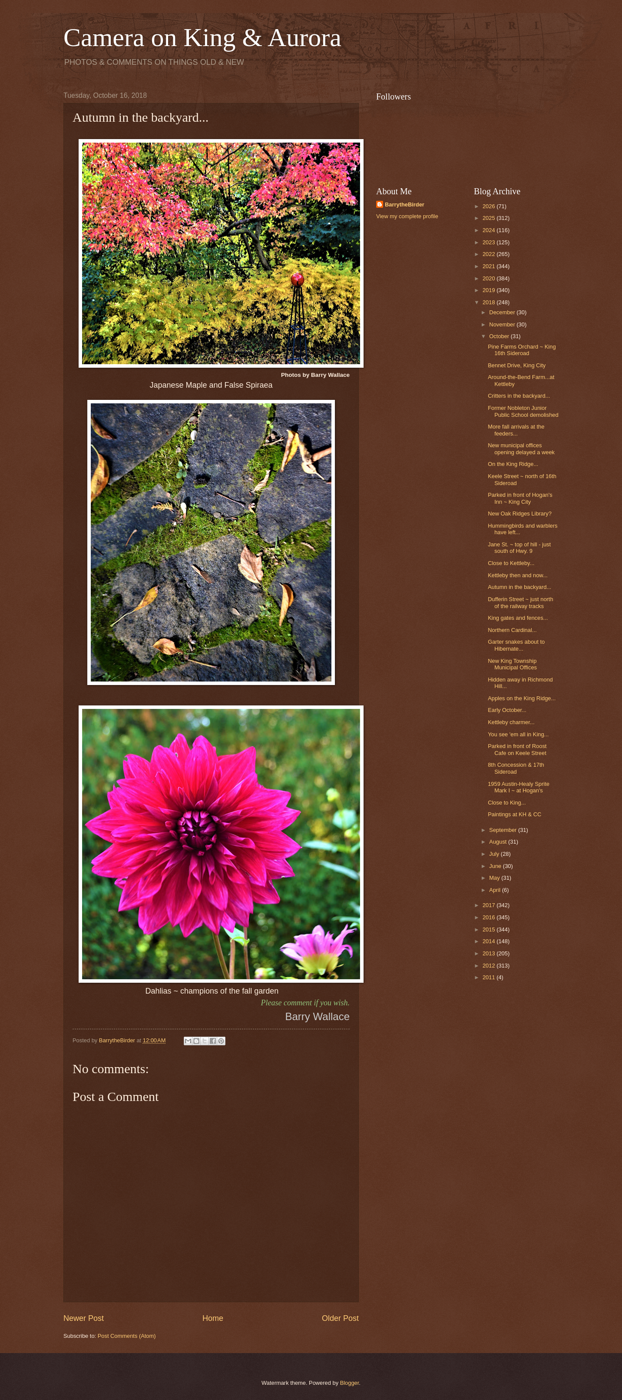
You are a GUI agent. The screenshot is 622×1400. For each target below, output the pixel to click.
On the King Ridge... (513, 464)
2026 (489, 206)
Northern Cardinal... (512, 630)
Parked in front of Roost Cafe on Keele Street (517, 749)
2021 (489, 266)
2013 (489, 953)
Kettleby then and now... (517, 575)
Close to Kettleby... (511, 563)
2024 (489, 230)
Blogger (349, 1383)
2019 (489, 290)
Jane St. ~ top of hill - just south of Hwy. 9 (519, 547)
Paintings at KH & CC (514, 814)
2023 (489, 242)
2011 (489, 977)
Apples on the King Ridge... (522, 698)
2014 (489, 941)
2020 (489, 278)
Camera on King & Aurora (202, 37)
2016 (489, 917)
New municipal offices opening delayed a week (521, 448)
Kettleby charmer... (511, 722)
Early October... (507, 710)
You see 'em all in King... (518, 734)
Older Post (340, 1318)
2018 (489, 302)
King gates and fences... (518, 618)
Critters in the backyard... (519, 395)
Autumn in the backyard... (519, 587)
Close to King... (507, 802)
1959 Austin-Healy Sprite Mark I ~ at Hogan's (518, 787)
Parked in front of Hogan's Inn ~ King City (520, 498)
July (494, 854)
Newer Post (83, 1318)
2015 (489, 929)
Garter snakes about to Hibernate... (516, 645)
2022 (489, 254)
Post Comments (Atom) (127, 1336)
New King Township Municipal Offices (512, 664)
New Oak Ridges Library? (520, 513)
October (499, 336)
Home (212, 1318)
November (502, 324)
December (502, 312)
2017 (489, 905)
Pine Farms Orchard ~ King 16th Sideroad (522, 349)
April (495, 890)
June (496, 866)
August (498, 841)
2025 (489, 218)
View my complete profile (407, 216)
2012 (489, 965)
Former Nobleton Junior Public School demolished (523, 411)
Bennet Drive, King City (517, 365)
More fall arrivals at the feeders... (516, 429)
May (495, 878)
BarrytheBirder (404, 204)
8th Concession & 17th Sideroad (516, 768)
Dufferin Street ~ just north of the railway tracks (520, 602)
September (503, 830)
